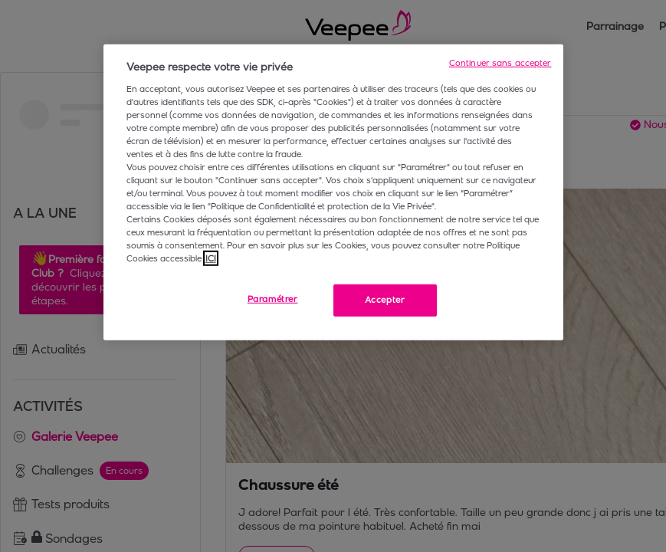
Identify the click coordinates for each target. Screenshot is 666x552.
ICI (210, 258)
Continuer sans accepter (500, 63)
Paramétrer (273, 299)
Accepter (385, 299)
